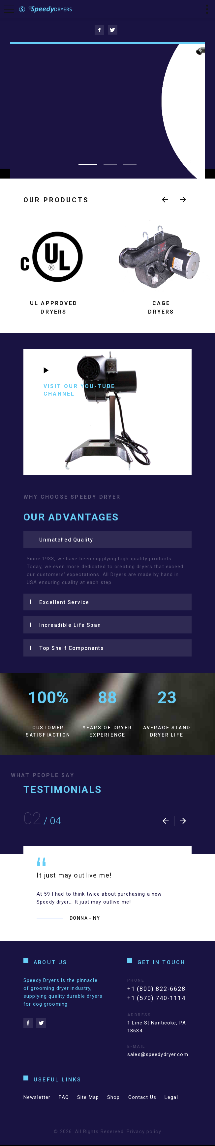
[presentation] (165, 199)
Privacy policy (144, 1132)
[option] (107, 894)
